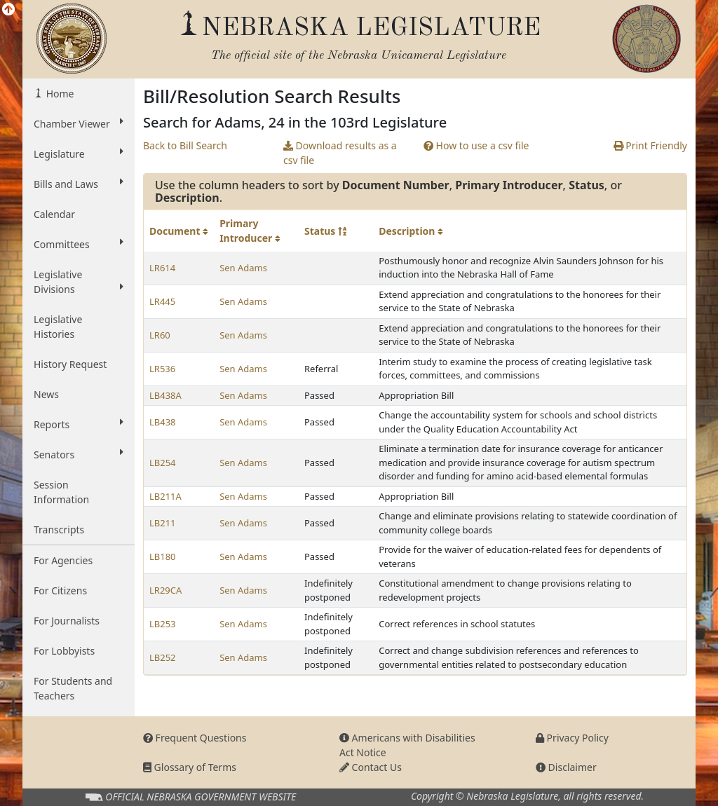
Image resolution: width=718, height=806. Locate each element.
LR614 (162, 267)
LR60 (159, 335)
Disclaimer (566, 767)
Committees (78, 244)
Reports (78, 424)
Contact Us (370, 767)
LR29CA (165, 590)
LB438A (165, 395)
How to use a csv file (476, 145)
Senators (78, 454)
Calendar (54, 214)
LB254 (162, 462)
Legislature (78, 153)
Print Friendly (650, 145)
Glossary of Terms (189, 767)
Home (58, 93)
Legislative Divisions (78, 282)
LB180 (162, 556)
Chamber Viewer (78, 123)
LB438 (162, 422)
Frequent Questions (195, 737)
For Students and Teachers (73, 688)
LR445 (162, 301)
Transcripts (59, 529)
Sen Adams (243, 267)
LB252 (162, 657)
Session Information (61, 492)
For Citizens (60, 590)
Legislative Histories (58, 327)
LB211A (165, 496)
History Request (70, 364)
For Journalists (67, 620)
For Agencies (63, 560)
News (46, 394)
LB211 (162, 523)
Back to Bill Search (185, 145)
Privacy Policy (572, 737)
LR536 (162, 368)
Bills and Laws (78, 184)
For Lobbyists (64, 650)
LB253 (162, 623)
